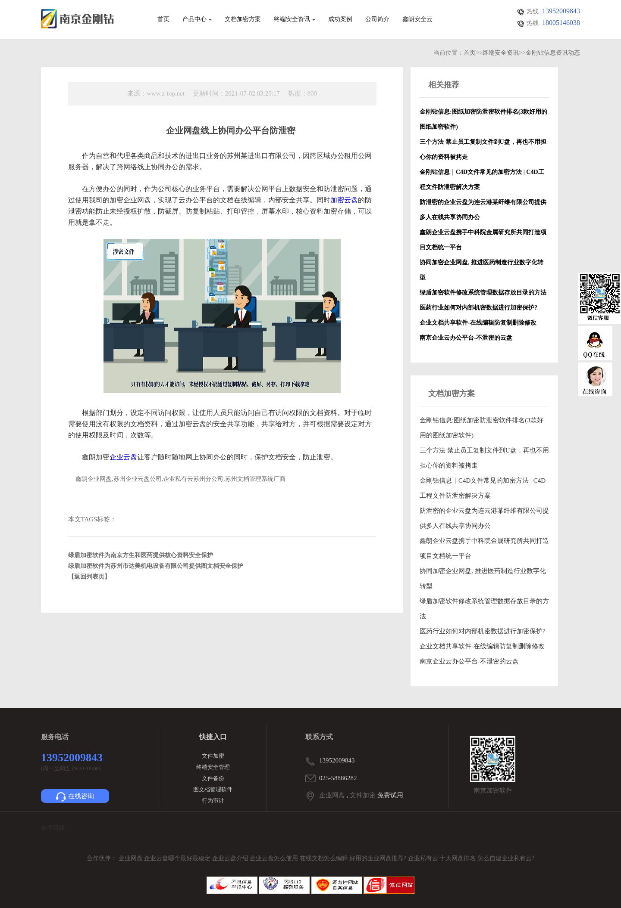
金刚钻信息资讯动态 (553, 53)
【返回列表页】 (89, 576)
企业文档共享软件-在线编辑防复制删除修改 (482, 646)
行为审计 (213, 800)
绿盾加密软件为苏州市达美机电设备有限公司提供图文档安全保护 (155, 566)
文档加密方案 (243, 19)
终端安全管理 (213, 767)
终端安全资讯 (294, 19)
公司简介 (377, 19)
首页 (163, 19)
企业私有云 (424, 858)
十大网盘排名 (457, 858)
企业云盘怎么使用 (275, 858)
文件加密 (213, 756)
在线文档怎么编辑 (324, 858)
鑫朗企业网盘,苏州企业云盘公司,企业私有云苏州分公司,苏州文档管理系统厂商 (180, 479)
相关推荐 (443, 85)
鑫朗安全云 (417, 19)
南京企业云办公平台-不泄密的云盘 (469, 661)
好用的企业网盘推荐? (378, 858)
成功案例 (340, 19)
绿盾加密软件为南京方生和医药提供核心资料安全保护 (140, 555)
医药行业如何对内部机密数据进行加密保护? (483, 631)
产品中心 (197, 19)
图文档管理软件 (212, 789)
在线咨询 (75, 797)
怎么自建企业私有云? (505, 858)
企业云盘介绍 (231, 858)
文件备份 (213, 778)
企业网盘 (332, 795)
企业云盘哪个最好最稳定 (178, 858)
